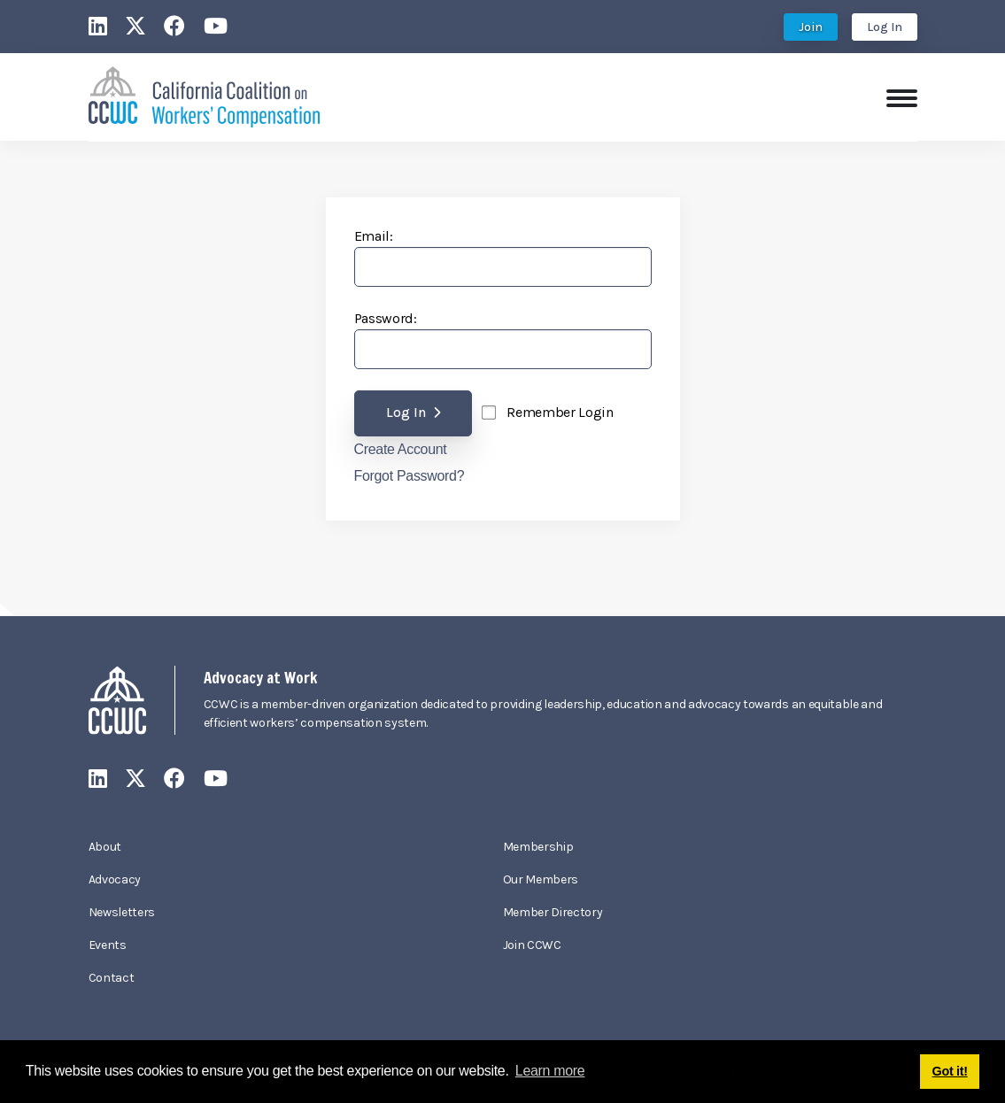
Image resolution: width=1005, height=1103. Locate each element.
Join (811, 27)
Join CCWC (532, 945)
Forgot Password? (409, 476)
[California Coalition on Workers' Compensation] (204, 95)
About (105, 846)
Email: (373, 236)
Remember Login (560, 412)
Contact (112, 977)
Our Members (540, 879)
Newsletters (122, 912)
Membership (538, 846)
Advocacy (115, 879)
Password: (385, 318)
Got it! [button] (950, 1071)
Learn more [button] (550, 1070)
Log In (884, 27)
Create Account (400, 450)
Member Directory (553, 912)
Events (108, 945)
